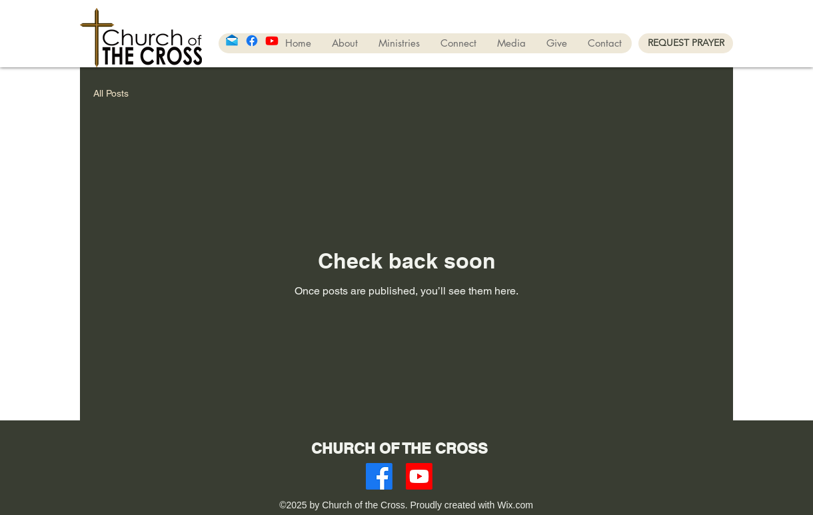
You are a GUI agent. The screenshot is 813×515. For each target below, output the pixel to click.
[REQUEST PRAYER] (685, 43)
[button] (399, 43)
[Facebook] (252, 40)
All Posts (111, 93)
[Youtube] (272, 40)
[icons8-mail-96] (232, 40)
